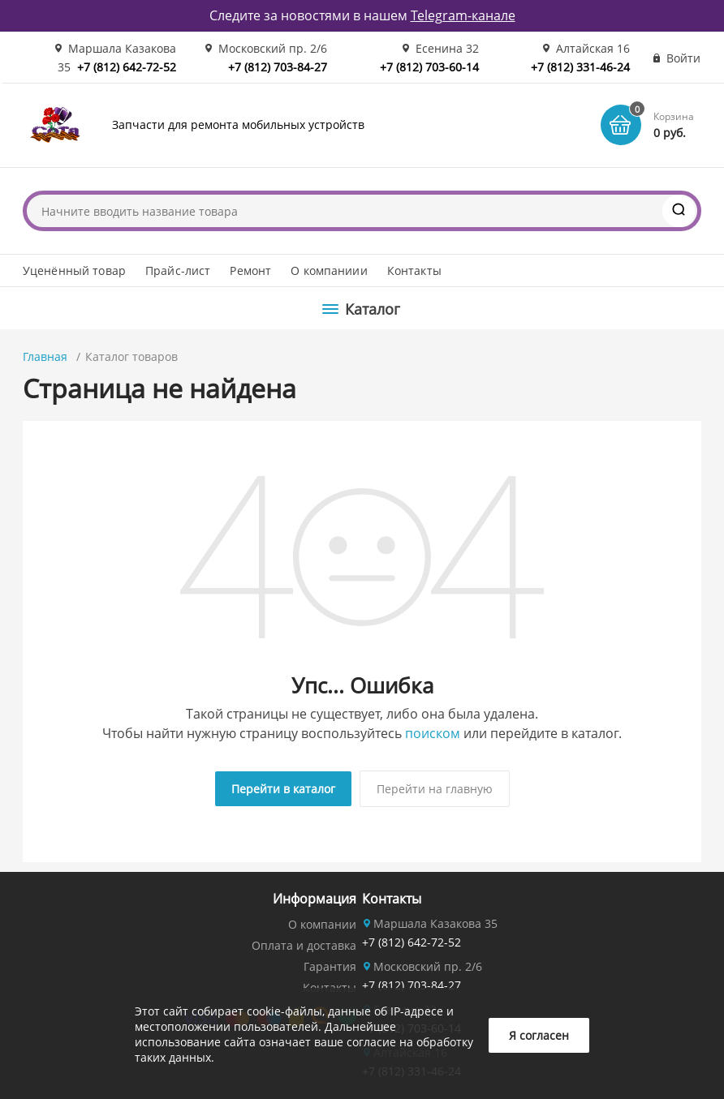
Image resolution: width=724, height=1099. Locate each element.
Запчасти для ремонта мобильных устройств (238, 124)
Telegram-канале (463, 15)
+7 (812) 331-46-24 (580, 67)
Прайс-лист (177, 270)
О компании (322, 924)
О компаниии (329, 270)
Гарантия (330, 966)
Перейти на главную (435, 788)
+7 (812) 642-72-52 (126, 67)
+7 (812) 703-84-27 (277, 67)
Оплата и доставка (304, 945)
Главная (45, 356)
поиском (432, 733)
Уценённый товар (74, 270)
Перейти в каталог (283, 788)
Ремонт (250, 270)
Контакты (414, 270)
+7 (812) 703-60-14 (429, 67)
